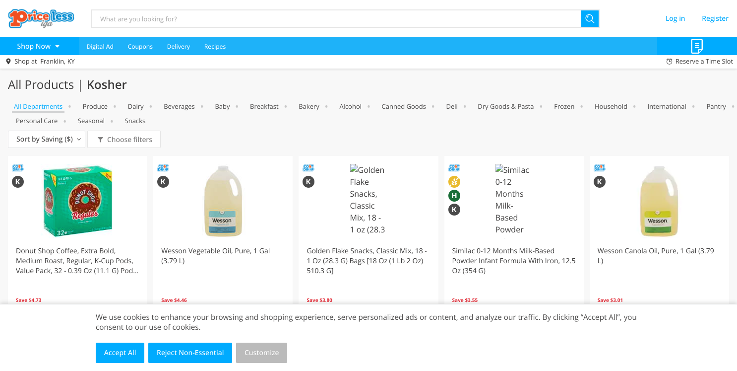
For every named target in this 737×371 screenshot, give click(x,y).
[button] (77, 244)
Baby (222, 106)
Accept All (120, 353)
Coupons (140, 46)
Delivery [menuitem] (178, 46)
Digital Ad (100, 46)
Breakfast (264, 106)
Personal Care (37, 120)
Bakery (309, 106)
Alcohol (350, 106)
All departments (38, 106)
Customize (262, 353)
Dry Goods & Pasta (506, 106)
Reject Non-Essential (190, 353)
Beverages (179, 106)
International (667, 106)
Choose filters (128, 140)
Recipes (215, 46)
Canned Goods (404, 106)
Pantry (716, 106)
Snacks (135, 120)
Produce (95, 106)
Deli (451, 106)
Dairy (136, 106)
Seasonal (91, 120)
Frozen (564, 106)
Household (611, 106)
